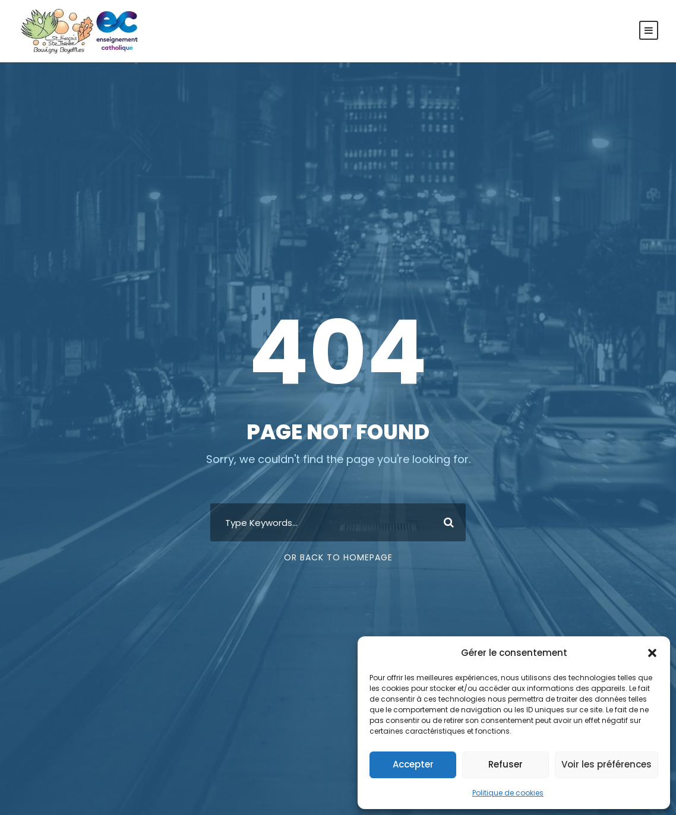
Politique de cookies (508, 793)
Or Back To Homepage (338, 557)
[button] (652, 653)
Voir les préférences (606, 764)
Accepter (413, 764)
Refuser (505, 764)
